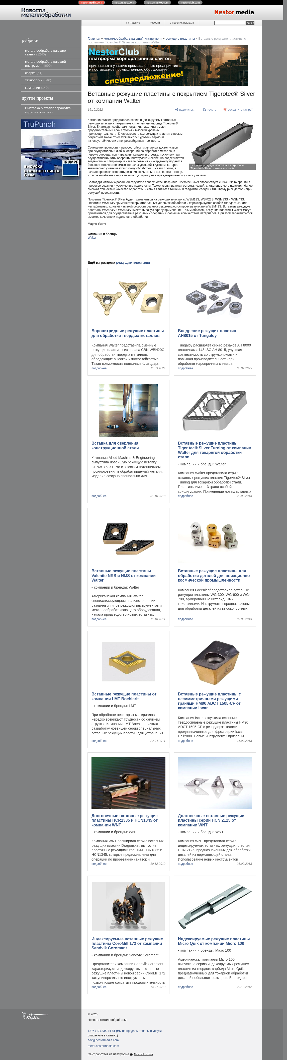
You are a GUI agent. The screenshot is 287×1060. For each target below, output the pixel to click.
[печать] (210, 110)
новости (155, 22)
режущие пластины (180, 38)
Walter (92, 237)
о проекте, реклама (182, 22)
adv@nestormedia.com (103, 1040)
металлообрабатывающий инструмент (45, 63)
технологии (38, 80)
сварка (33, 73)
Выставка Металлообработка (48, 109)
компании (37, 88)
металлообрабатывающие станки (45, 52)
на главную (133, 22)
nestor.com (91, 2)
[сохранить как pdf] (238, 110)
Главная (94, 38)
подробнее (99, 368)
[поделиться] (185, 110)
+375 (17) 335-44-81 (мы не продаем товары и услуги (125, 1031)
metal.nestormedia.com (103, 1046)
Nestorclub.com (143, 1054)
